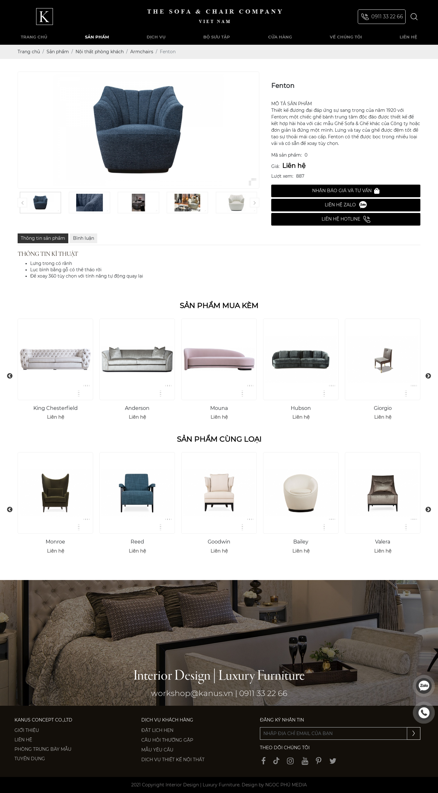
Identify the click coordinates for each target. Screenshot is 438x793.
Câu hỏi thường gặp (167, 740)
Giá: (275, 166)
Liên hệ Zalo (346, 205)
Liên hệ (23, 740)
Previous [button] (10, 376)
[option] (55, 372)
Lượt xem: (282, 176)
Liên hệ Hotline (346, 219)
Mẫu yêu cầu (157, 750)
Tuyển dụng (29, 758)
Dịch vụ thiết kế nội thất (173, 759)
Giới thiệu (26, 730)
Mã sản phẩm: (286, 155)
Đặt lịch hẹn (157, 730)
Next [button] (428, 376)
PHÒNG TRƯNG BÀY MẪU (42, 749)
